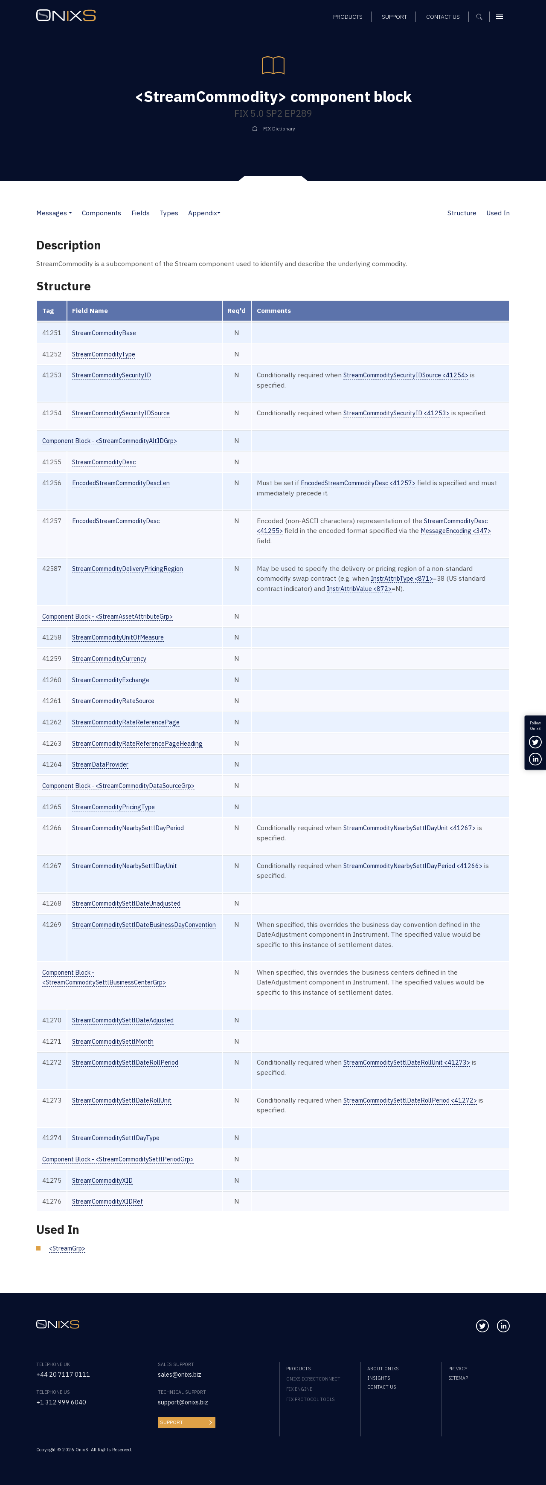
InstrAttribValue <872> (407, 598)
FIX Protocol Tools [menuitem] (310, 1399)
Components (101, 212)
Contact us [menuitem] (381, 1387)
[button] (70, 212)
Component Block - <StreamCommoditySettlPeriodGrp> (128, 1168)
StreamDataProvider (103, 774)
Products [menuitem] (298, 1369)
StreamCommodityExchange (116, 689)
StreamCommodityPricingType (119, 816)
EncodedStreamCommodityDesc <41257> (380, 493)
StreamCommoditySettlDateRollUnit (128, 1110)
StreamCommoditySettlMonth (118, 1051)
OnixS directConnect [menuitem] (313, 1379)
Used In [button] (498, 212)
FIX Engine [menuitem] (299, 1389)
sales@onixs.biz (182, 1374)
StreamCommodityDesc (109, 471)
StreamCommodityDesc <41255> (323, 540)
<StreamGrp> (69, 1257)
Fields (140, 212)
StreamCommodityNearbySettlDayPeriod (135, 838)
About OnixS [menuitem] (382, 1369)
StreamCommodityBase (108, 332)
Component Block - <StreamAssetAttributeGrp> (116, 626)
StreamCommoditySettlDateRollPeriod (132, 1072)
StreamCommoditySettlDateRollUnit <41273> (429, 1072)
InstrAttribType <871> (421, 588)
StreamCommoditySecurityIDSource (128, 412)
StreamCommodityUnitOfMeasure (124, 647)
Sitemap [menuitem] (458, 1378)
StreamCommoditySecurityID (117, 375)
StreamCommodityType (108, 354)
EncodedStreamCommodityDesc (122, 530)
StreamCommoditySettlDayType (122, 1147)
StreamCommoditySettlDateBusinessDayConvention (152, 934)
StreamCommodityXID (107, 1190)
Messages (51, 212)
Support (170, 1422)
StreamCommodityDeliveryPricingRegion (134, 578)
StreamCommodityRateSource (119, 710)
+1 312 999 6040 (61, 1402)
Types (169, 212)
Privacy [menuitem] (458, 1369)
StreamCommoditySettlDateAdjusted (129, 1029)
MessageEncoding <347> (323, 550)
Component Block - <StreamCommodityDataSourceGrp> (128, 795)
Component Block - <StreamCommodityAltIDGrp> (118, 450)
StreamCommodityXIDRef (112, 1211)
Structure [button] (461, 212)
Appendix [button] (202, 212)
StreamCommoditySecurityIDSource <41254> (429, 375)
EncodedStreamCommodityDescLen (127, 493)
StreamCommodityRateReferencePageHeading (144, 753)
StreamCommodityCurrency (115, 668)
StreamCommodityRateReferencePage (132, 731)
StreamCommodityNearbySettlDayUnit (131, 875)
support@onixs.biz (186, 1402)
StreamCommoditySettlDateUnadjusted (133, 913)
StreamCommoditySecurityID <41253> (418, 412)
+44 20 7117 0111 (63, 1374)
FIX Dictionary (279, 128)
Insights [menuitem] (378, 1378)
